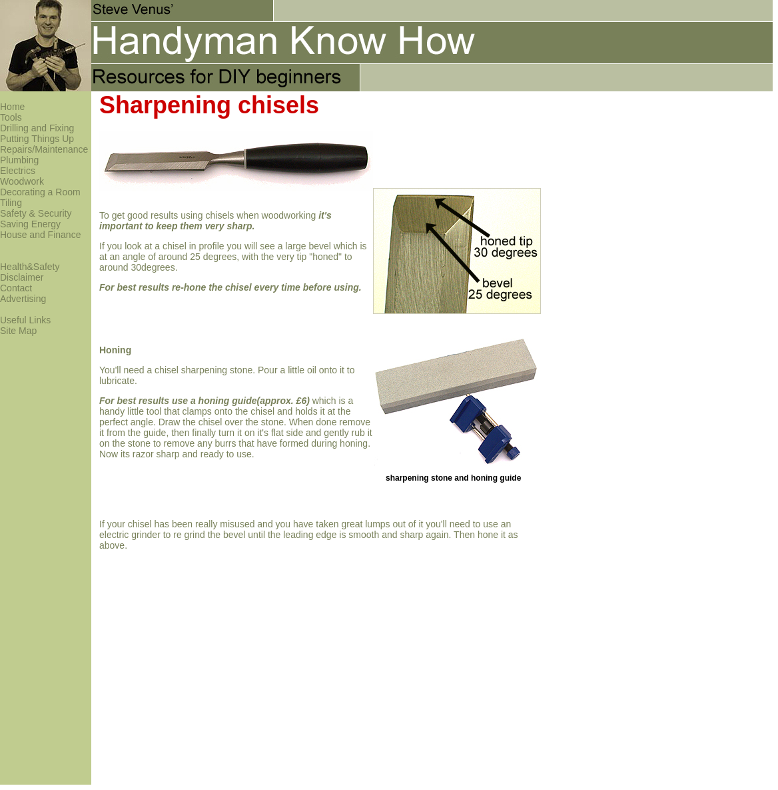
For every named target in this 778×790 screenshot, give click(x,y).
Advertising (23, 298)
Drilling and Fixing (37, 128)
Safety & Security (35, 213)
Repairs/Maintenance (44, 149)
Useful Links (25, 320)
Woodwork (22, 181)
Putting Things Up (37, 138)
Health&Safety (30, 266)
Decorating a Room (40, 192)
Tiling (11, 202)
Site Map (18, 330)
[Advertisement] (610, 141)
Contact (16, 288)
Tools (11, 117)
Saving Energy (30, 224)
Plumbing (19, 160)
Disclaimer (21, 277)
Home (12, 106)
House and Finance (40, 234)
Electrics (17, 170)
